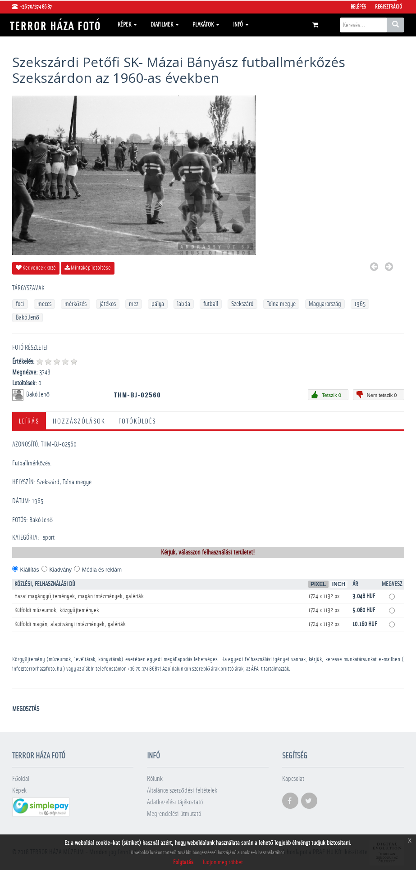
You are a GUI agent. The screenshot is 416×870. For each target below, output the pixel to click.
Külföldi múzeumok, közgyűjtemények (56, 610)
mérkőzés (75, 304)
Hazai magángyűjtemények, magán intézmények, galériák (79, 596)
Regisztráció (388, 6)
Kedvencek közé (36, 268)
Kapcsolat (293, 778)
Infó (241, 25)
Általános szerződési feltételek (182, 790)
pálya (157, 304)
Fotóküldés (137, 420)
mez (133, 304)
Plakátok (205, 25)
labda (183, 304)
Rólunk (155, 778)
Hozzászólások (79, 420)
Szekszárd (242, 304)
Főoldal (21, 778)
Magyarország (325, 304)
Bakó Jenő (28, 317)
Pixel (318, 584)
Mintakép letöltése (87, 268)
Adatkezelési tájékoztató (175, 802)
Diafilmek (165, 25)
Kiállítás (29, 570)
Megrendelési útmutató (174, 814)
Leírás (29, 420)
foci (20, 304)
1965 (360, 304)
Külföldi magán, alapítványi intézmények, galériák (70, 624)
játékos (108, 304)
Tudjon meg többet (222, 862)
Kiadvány (61, 570)
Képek (127, 25)
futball (210, 304)
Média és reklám (102, 570)
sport (49, 537)
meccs (44, 304)
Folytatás (183, 862)
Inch (338, 584)
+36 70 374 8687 (144, 669)
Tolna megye (281, 304)
